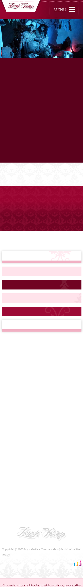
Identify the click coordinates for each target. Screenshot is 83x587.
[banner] (21, 6)
